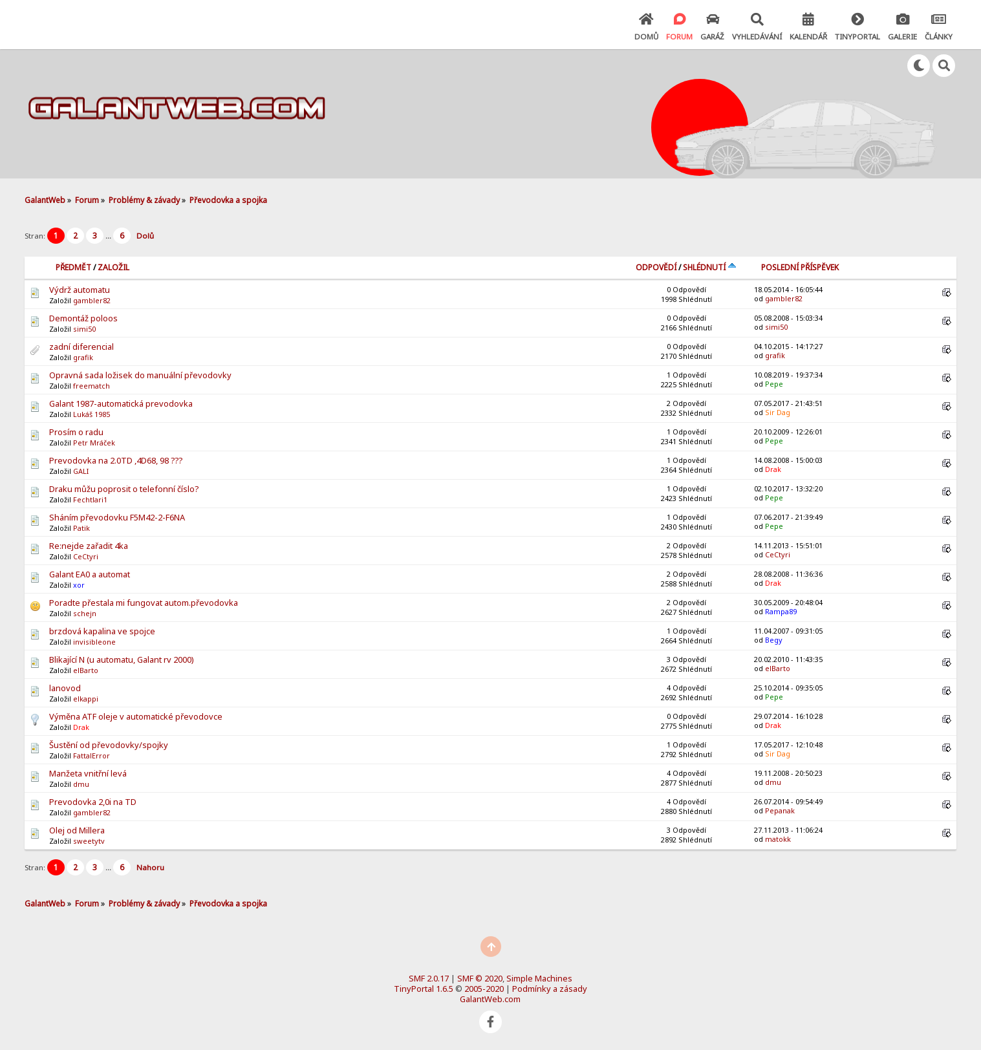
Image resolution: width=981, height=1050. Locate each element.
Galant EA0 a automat (89, 574)
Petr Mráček (94, 442)
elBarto (85, 670)
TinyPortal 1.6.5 (423, 988)
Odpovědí (656, 267)
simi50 (84, 329)
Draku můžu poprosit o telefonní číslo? (124, 489)
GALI (81, 471)
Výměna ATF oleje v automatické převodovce (135, 716)
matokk (778, 839)
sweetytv (89, 841)
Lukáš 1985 (91, 414)
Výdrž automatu (79, 289)
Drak (773, 469)
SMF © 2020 (479, 978)
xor (79, 585)
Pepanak (780, 810)
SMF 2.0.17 (429, 978)
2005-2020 (484, 988)
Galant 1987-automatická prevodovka (121, 403)
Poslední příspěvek (800, 267)
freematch (91, 386)
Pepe (774, 384)
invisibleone (94, 642)
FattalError (91, 755)
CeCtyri (85, 556)
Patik (81, 528)
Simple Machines (539, 978)
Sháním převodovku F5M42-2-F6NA (117, 517)
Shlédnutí (710, 267)
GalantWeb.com (490, 999)
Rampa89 (781, 611)
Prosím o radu (76, 432)
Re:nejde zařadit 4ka (88, 546)
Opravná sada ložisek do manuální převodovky (140, 375)
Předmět (73, 267)
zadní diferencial (81, 346)
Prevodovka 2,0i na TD (92, 802)
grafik (83, 357)
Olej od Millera (77, 830)
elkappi (85, 698)
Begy (773, 640)
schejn (84, 613)
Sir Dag (777, 412)
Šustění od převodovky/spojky (108, 745)
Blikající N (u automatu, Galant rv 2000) (121, 659)
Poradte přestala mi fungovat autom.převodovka (143, 602)
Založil (113, 267)
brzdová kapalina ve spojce (102, 631)
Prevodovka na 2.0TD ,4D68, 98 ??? (115, 460)
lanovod (65, 688)
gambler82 (92, 300)
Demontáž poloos (83, 318)
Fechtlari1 (90, 499)
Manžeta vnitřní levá (88, 773)
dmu (81, 784)
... (109, 236)
